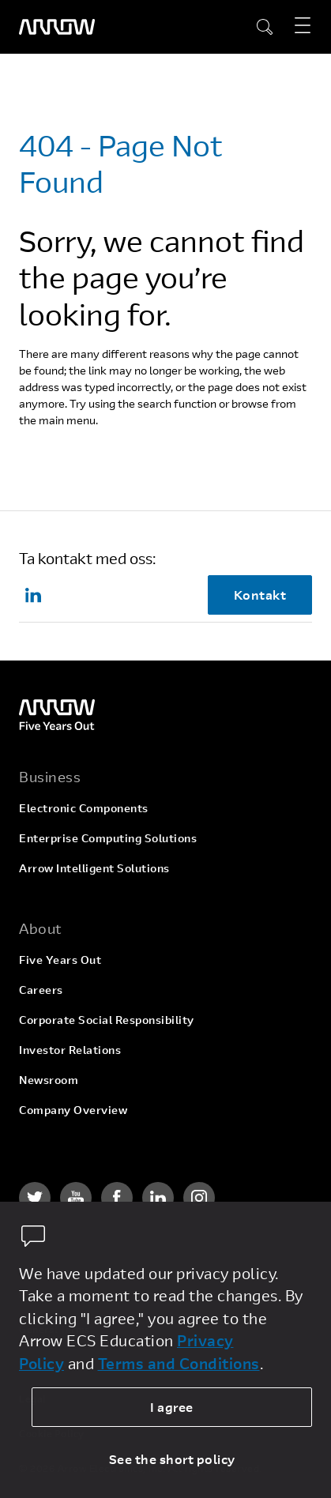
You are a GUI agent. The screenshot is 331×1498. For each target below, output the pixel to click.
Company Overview (73, 1109)
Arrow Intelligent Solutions (94, 867)
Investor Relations (70, 1049)
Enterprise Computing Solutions (108, 837)
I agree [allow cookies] (172, 1406)
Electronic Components (84, 807)
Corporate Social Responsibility (106, 1019)
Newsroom (48, 1079)
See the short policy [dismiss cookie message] (172, 1459)
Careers (41, 989)
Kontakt (260, 594)
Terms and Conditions (179, 1363)
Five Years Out (60, 959)
